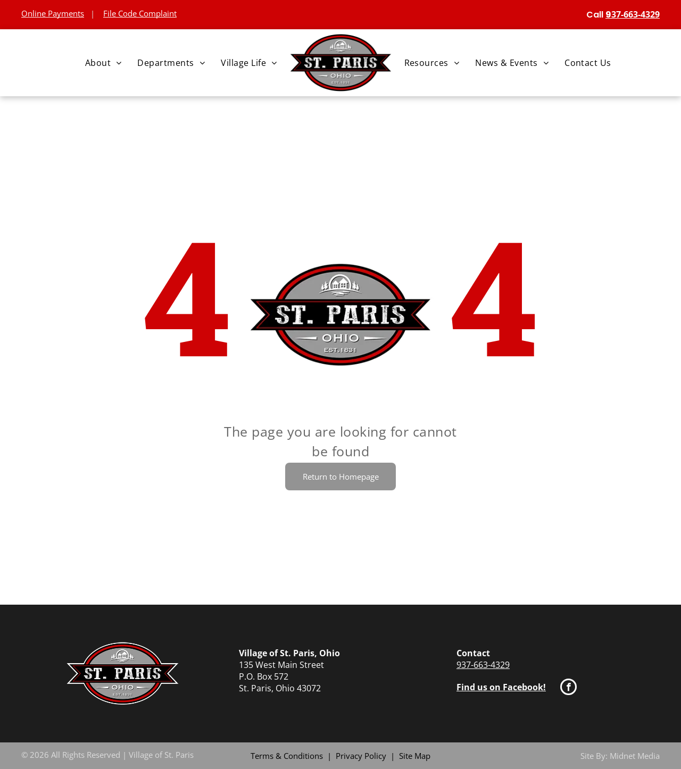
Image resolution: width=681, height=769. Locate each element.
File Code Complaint (140, 13)
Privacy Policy (361, 755)
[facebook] (568, 688)
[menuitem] (103, 63)
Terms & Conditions (287, 755)
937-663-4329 (483, 665)
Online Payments (52, 13)
